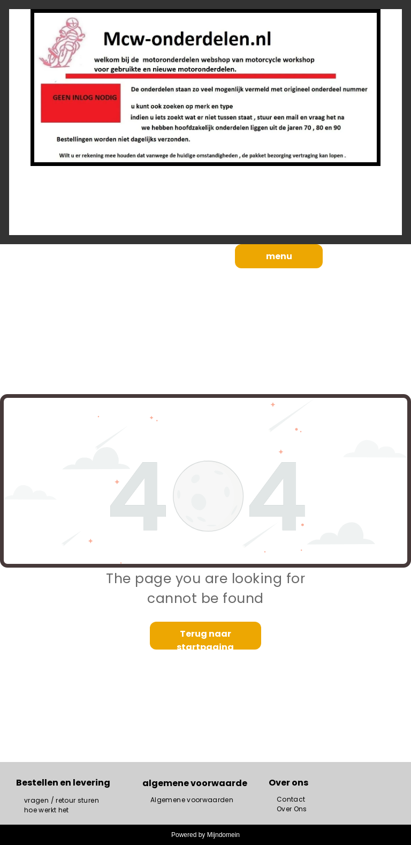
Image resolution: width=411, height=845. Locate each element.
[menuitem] (61, 800)
